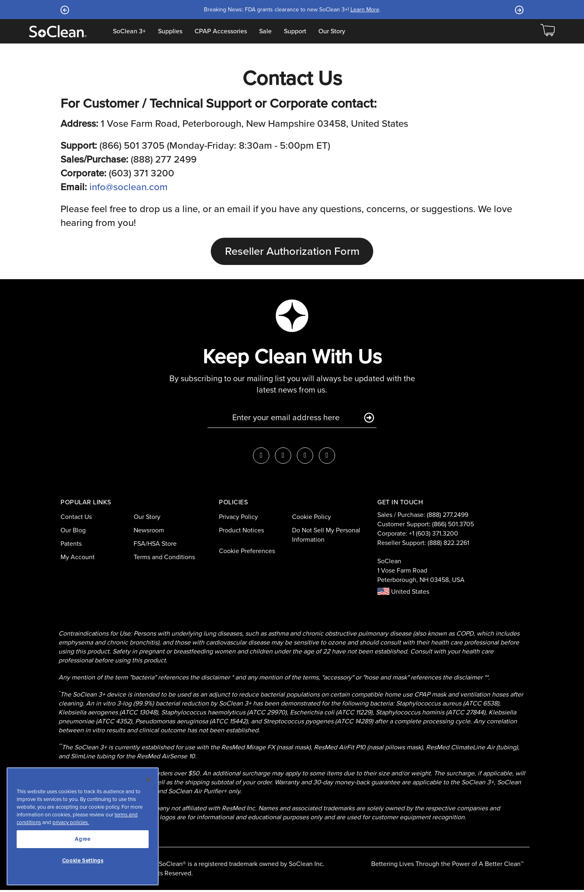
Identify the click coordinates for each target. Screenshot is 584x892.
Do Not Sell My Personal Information (326, 536)
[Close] (149, 779)
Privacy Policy (238, 518)
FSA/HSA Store (155, 545)
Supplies (170, 31)
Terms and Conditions (164, 558)
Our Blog (73, 532)
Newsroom (149, 532)
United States (403, 593)
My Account (78, 558)
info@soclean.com (128, 187)
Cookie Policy (311, 518)
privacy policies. (70, 822)
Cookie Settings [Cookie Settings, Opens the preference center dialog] (83, 860)
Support (295, 31)
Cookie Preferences (247, 552)
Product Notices (241, 532)
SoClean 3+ (129, 31)
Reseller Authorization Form (292, 252)
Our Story (331, 31)
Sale (265, 31)
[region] (82, 826)
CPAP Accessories (221, 31)
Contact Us (76, 518)
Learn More (358, 9)
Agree (82, 839)
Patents (71, 545)
